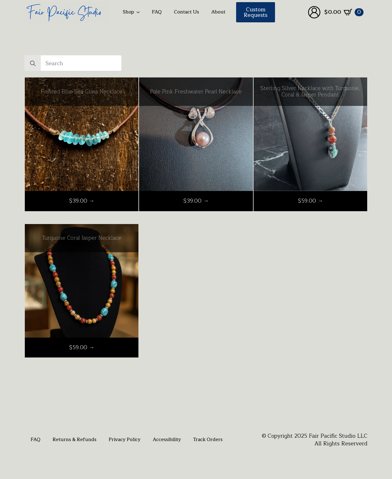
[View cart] (344, 12)
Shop (128, 12)
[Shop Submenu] (140, 12)
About (218, 12)
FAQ (157, 12)
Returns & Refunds (74, 439)
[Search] (33, 63)
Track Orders (208, 439)
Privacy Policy (125, 439)
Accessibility (167, 439)
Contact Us (186, 12)
